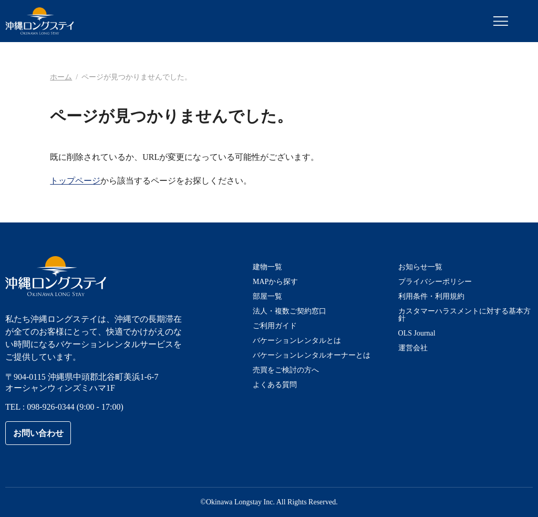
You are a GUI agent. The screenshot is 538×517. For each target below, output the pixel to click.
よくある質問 (275, 385)
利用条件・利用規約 (431, 296)
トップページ (75, 180)
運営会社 (413, 348)
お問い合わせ (38, 433)
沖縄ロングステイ (39, 21)
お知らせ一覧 (420, 267)
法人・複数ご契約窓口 (289, 311)
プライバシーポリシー (435, 282)
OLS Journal (417, 333)
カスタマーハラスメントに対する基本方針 (464, 314)
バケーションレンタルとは (297, 340)
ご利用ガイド (275, 326)
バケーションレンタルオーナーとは (311, 355)
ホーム (61, 77)
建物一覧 (267, 267)
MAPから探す (275, 282)
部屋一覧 (267, 296)
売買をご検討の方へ (286, 370)
